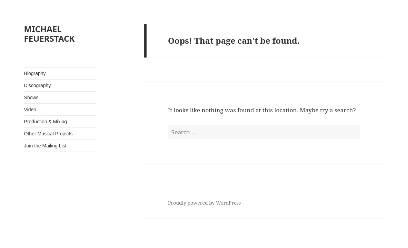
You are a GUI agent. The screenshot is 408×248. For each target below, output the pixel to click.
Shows (31, 97)
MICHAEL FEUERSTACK (49, 33)
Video (30, 109)
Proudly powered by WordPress (204, 202)
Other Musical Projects (48, 133)
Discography (37, 85)
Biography (35, 73)
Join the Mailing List (45, 145)
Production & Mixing (45, 121)
